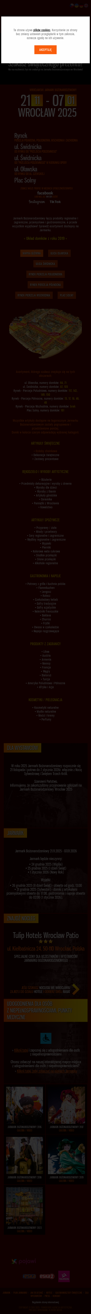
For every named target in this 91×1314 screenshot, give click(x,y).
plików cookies (41, 30)
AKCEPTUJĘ (45, 50)
